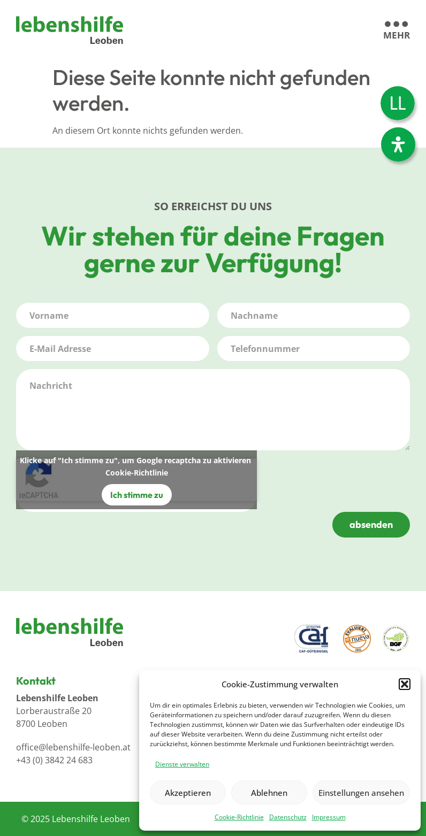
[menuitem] (398, 103)
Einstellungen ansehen (361, 792)
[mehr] (396, 31)
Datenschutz (288, 817)
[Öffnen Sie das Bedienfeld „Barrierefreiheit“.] (398, 144)
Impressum (329, 817)
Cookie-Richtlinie (239, 817)
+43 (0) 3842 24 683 (54, 760)
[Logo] (69, 30)
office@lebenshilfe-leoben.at (73, 747)
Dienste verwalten (182, 764)
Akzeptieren (188, 792)
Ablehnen (269, 792)
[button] (404, 684)
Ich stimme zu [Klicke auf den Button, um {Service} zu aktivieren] (136, 494)
